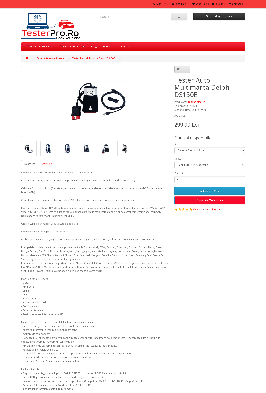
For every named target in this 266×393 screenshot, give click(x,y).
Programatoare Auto (102, 46)
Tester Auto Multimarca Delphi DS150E (93, 58)
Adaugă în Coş (209, 191)
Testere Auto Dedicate (72, 46)
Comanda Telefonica (209, 200)
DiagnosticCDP (196, 102)
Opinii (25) (47, 164)
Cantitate (179, 173)
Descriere (29, 164)
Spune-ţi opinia (213, 209)
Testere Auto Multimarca (41, 46)
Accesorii (125, 46)
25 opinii (198, 209)
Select (177, 144)
